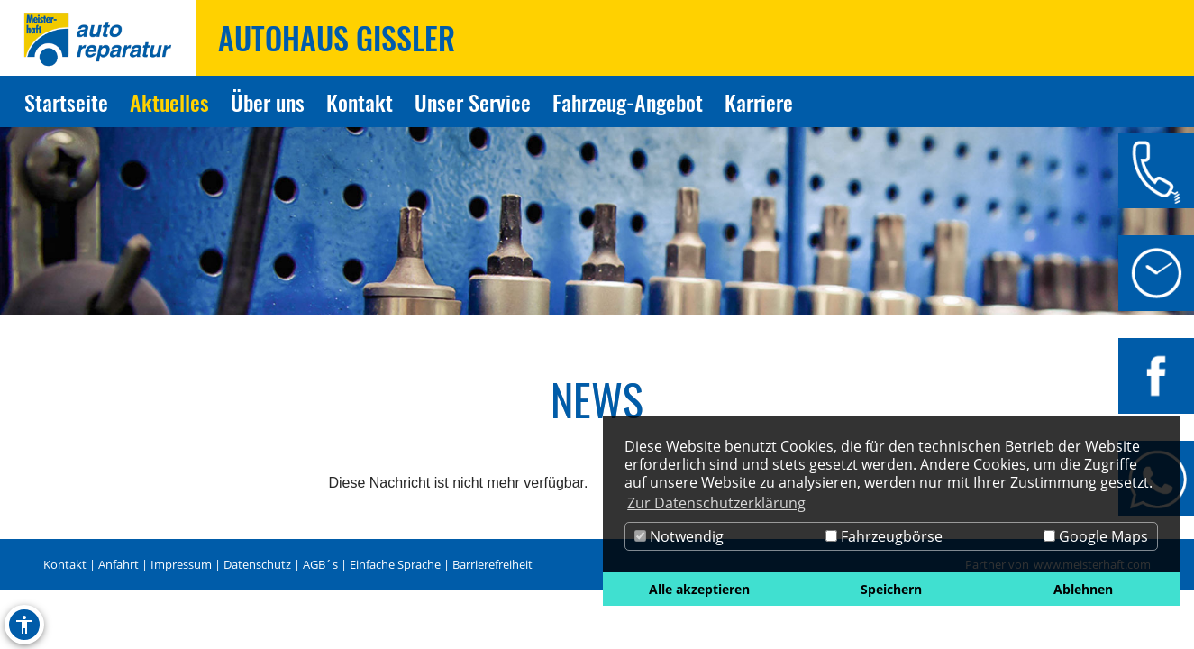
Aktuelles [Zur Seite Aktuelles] (169, 102)
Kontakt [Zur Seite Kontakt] (359, 102)
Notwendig (679, 536)
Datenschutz (257, 564)
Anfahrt (118, 564)
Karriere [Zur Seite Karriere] (759, 102)
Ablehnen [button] (1083, 589)
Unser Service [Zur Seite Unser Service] (473, 102)
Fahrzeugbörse (884, 536)
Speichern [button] (891, 589)
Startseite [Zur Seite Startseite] (66, 102)
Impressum (181, 564)
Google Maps (1096, 536)
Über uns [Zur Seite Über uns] (268, 102)
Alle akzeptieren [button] (699, 589)
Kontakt (65, 564)
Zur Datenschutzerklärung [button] (716, 503)
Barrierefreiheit (492, 564)
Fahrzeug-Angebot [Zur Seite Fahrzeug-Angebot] (627, 102)
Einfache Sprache (395, 564)
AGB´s (320, 564)
